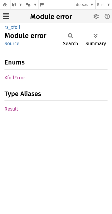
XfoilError (14, 78)
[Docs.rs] (5, 4)
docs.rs (82, 4)
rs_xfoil (12, 27)
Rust (101, 4)
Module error (51, 16)
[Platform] (31, 4)
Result (11, 109)
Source (11, 43)
